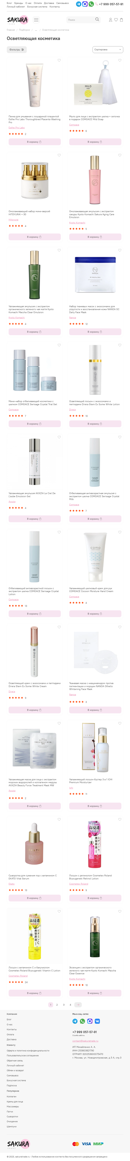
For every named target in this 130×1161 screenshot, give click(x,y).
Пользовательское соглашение (23, 1055)
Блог (9, 3)
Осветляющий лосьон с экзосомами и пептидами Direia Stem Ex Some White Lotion (94, 403)
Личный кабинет (16, 6)
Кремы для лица (15, 1101)
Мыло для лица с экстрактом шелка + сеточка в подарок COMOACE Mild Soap (94, 118)
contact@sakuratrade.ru (85, 1040)
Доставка (49, 3)
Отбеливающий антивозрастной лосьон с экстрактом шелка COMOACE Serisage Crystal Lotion (34, 591)
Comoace (74, 124)
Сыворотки (12, 1116)
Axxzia (12, 501)
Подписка (12, 1085)
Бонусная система (37, 6)
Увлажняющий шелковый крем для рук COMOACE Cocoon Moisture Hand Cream (91, 590)
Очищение (12, 1121)
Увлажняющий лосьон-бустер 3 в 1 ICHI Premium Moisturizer (90, 781)
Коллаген (11, 1096)
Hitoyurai (13, 219)
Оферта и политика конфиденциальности (28, 1050)
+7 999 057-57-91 (109, 4)
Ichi (71, 787)
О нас (28, 3)
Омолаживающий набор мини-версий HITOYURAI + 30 (29, 213)
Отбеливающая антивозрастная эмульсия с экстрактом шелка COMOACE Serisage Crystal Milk (94, 496)
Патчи (10, 1111)
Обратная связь (15, 1060)
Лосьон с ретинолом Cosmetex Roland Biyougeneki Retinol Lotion (90, 877)
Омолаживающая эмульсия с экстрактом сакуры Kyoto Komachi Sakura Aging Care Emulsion (91, 214)
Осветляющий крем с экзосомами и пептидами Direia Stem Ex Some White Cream (35, 685)
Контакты (55, 6)
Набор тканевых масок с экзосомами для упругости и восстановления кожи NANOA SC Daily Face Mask (94, 309)
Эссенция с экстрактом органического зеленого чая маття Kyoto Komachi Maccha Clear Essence (92, 970)
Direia (72, 409)
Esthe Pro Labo (17, 127)
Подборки (24, 29)
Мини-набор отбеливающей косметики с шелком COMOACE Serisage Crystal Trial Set (33, 403)
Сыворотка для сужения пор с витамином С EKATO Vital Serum (33, 877)
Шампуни (12, 1126)
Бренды (18, 3)
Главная (11, 29)
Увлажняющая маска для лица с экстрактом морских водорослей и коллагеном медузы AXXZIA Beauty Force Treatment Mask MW (33, 782)
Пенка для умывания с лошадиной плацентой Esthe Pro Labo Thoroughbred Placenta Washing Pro (34, 119)
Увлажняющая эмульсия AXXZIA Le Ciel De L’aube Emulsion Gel (32, 495)
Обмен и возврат (15, 1070)
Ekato (12, 883)
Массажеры (13, 1106)
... (36, 29)
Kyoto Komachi (77, 222)
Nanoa (72, 317)
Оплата (38, 3)
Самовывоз (62, 3)
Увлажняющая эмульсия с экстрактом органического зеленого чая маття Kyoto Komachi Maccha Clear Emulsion (31, 309)
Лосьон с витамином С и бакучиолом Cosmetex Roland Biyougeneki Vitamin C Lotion (34, 969)
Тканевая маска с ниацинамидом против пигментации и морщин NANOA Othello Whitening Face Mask (91, 686)
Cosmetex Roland (78, 883)
